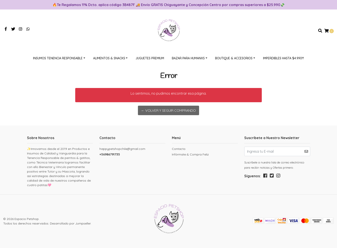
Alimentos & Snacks (109, 58)
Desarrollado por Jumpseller (70, 223)
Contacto (178, 149)
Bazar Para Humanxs (188, 58)
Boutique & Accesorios (233, 58)
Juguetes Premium (150, 58)
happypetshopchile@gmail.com (122, 149)
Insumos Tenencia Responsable (58, 58)
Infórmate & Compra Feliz (190, 154)
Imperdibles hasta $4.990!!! (283, 58)
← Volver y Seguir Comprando (168, 110)
